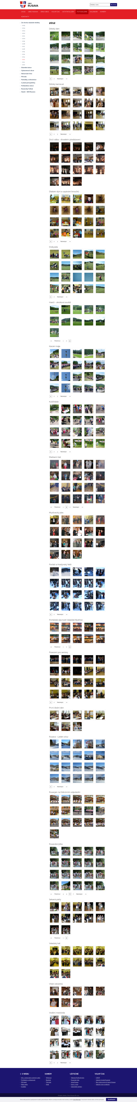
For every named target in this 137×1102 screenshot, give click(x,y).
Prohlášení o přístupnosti (28, 1080)
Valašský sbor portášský (103, 1084)
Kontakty (23, 1086)
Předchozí (57, 341)
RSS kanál (24, 1082)
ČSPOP (98, 1077)
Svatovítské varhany (76, 1086)
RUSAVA (33, 5)
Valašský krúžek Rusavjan (103, 1080)
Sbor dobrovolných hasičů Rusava (105, 1082)
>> (66, 78)
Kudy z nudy (74, 1084)
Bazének (48, 1080)
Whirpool (48, 1077)
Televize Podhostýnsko (77, 1077)
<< (51, 341)
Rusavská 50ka (75, 1080)
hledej (113, 4)
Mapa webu (24, 1084)
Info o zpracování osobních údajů (30, 1077)
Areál (47, 1084)
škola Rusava (74, 1082)
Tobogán (48, 1082)
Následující (60, 78)
